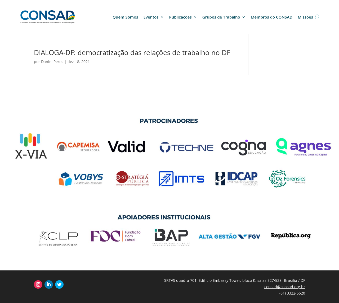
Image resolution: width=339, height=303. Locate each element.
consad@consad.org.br (284, 286)
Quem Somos (125, 17)
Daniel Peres (52, 61)
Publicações (180, 17)
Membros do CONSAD (272, 17)
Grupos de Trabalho (221, 17)
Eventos (151, 17)
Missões (305, 17)
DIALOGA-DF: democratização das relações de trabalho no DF (132, 52)
